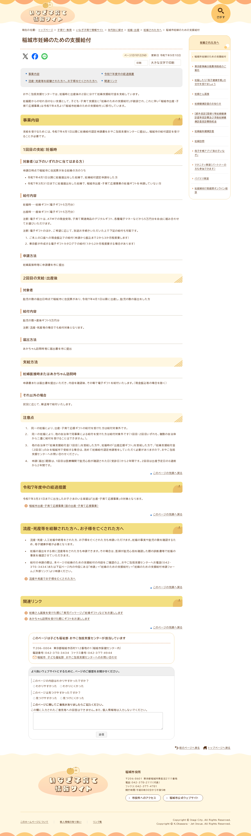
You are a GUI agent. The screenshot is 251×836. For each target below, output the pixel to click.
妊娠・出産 (133, 30)
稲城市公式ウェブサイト (184, 798)
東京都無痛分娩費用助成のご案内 (210, 68)
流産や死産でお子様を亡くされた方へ (52, 578)
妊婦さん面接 (202, 93)
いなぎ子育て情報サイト (90, 30)
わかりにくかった (73, 686)
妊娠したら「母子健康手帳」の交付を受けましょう (210, 81)
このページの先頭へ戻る (167, 473)
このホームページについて (34, 822)
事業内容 (34, 74)
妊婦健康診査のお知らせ (208, 103)
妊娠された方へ (153, 30)
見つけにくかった (73, 698)
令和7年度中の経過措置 (119, 74)
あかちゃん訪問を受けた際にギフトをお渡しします (59, 618)
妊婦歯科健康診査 (204, 131)
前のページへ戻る (189, 747)
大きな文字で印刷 (162, 62)
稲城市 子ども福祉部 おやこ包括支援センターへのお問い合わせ (77, 657)
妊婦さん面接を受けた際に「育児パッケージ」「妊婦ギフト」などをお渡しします (76, 613)
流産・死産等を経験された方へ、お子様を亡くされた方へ (62, 81)
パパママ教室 (202, 178)
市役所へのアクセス (144, 798)
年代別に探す (115, 30)
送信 (101, 734)
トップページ (46, 30)
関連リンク (110, 81)
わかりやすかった (46, 686)
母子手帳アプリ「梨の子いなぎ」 (210, 152)
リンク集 (97, 822)
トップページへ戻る (219, 747)
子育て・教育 (64, 30)
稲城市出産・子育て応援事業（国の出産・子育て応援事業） (63, 506)
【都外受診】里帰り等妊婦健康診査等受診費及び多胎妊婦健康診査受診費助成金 (210, 117)
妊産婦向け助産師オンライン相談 (211, 190)
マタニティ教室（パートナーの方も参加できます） (210, 166)
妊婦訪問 (199, 140)
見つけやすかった (46, 698)
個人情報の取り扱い (70, 822)
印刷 (139, 63)
